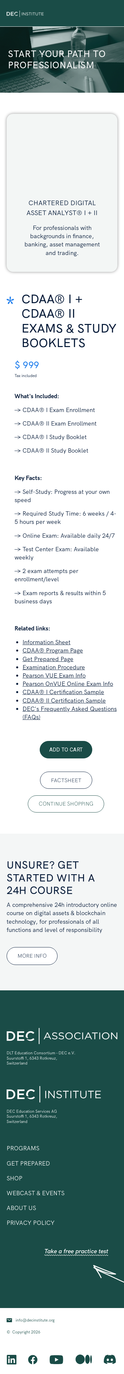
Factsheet (66, 780)
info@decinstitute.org (35, 1320)
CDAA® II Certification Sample (64, 700)
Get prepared (28, 1163)
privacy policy (31, 1223)
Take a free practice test (76, 1251)
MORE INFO (32, 955)
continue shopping (66, 803)
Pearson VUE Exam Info (54, 675)
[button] (112, 13)
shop (14, 1178)
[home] (25, 13)
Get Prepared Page (47, 659)
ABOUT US (21, 1208)
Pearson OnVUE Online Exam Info (67, 683)
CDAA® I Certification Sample (63, 692)
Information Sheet (46, 642)
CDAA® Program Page (52, 650)
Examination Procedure (53, 667)
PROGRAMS (23, 1148)
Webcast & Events (35, 1193)
